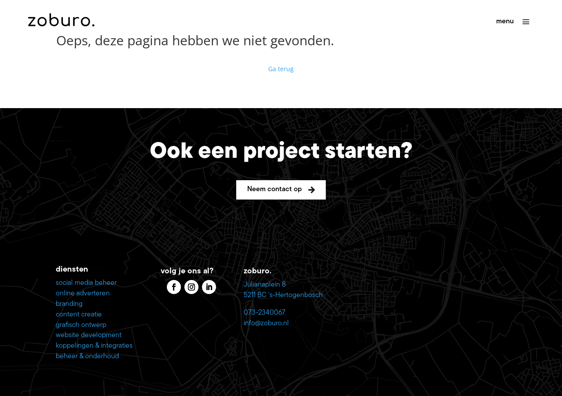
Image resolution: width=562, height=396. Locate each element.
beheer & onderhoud (87, 356)
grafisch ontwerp (81, 325)
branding (69, 304)
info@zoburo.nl (266, 323)
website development (89, 335)
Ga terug (281, 69)
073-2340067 (264, 312)
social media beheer (86, 283)
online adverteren (83, 293)
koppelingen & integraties (94, 345)
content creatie (79, 314)
